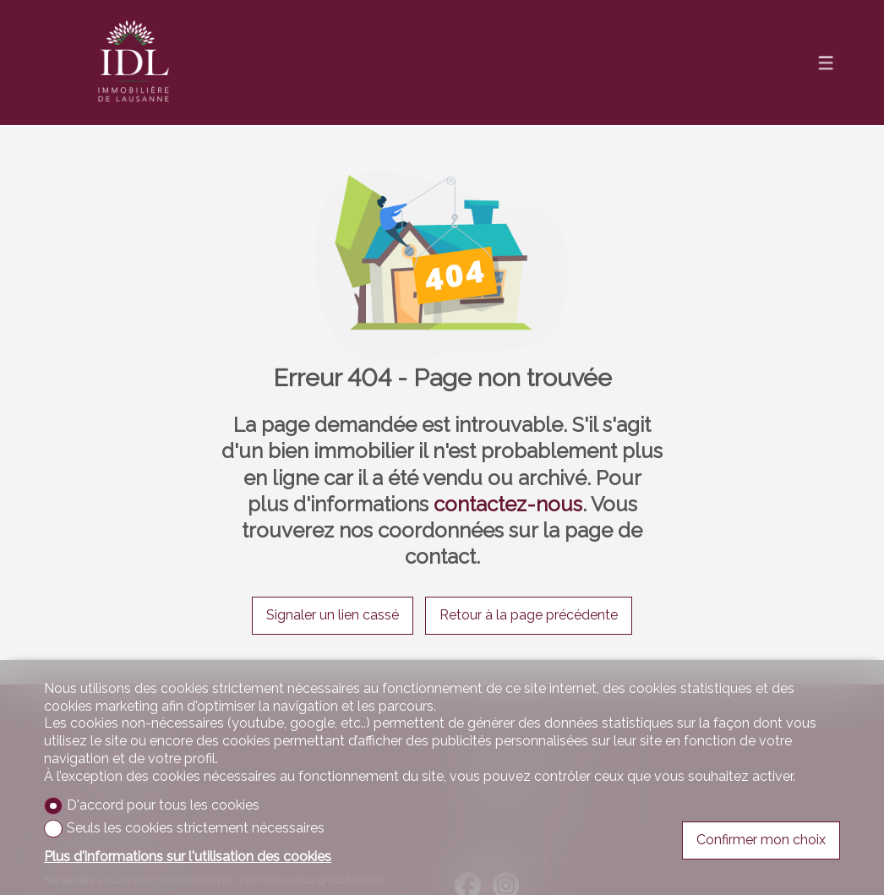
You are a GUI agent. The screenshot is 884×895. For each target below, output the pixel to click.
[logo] (133, 62)
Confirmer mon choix (761, 840)
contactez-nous (508, 504)
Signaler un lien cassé (332, 615)
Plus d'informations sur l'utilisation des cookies (187, 857)
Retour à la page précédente (528, 615)
